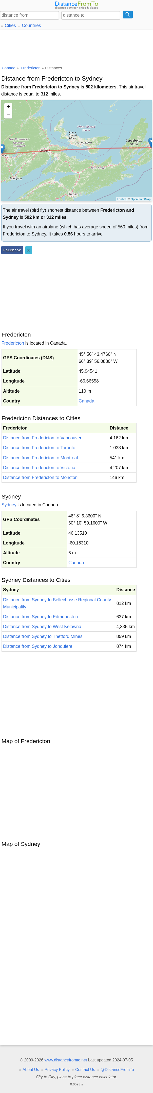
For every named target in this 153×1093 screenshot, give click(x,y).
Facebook (12, 250)
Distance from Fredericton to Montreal (40, 457)
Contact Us (85, 1069)
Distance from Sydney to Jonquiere (37, 646)
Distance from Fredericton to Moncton (40, 477)
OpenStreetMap (140, 199)
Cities (10, 25)
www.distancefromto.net (65, 1060)
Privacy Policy (57, 1069)
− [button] (8, 114)
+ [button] (8, 107)
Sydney (9, 504)
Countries (31, 25)
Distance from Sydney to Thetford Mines (43, 636)
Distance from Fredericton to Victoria (39, 467)
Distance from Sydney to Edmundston (40, 616)
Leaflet (121, 199)
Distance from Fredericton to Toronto (39, 447)
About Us (31, 1069)
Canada (86, 400)
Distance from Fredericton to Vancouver (42, 437)
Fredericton (13, 343)
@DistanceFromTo (117, 1069)
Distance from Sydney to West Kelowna (42, 626)
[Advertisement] (76, 46)
